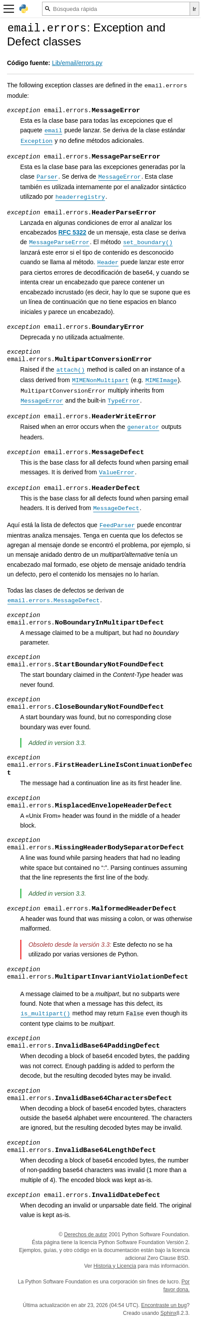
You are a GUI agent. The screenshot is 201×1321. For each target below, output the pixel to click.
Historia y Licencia (115, 1266)
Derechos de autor (85, 1234)
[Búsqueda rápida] (116, 8)
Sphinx (168, 1313)
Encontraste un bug (164, 1305)
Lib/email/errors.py (77, 62)
